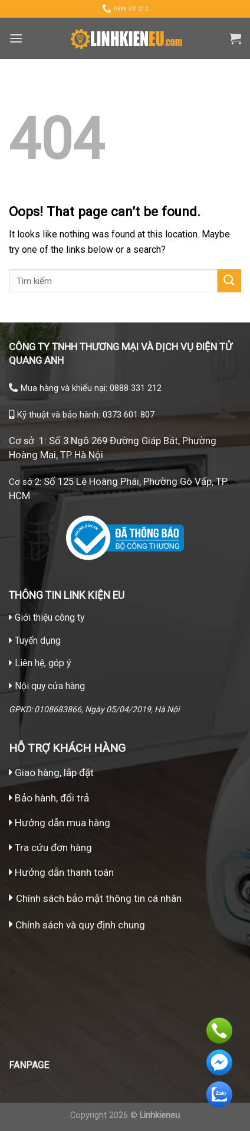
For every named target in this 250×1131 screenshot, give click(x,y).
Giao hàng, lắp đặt (51, 772)
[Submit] (229, 280)
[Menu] (16, 38)
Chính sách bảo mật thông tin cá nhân (99, 898)
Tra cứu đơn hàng (50, 847)
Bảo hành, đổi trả (52, 798)
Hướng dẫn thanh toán (61, 872)
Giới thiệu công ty (49, 617)
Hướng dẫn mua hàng (61, 823)
